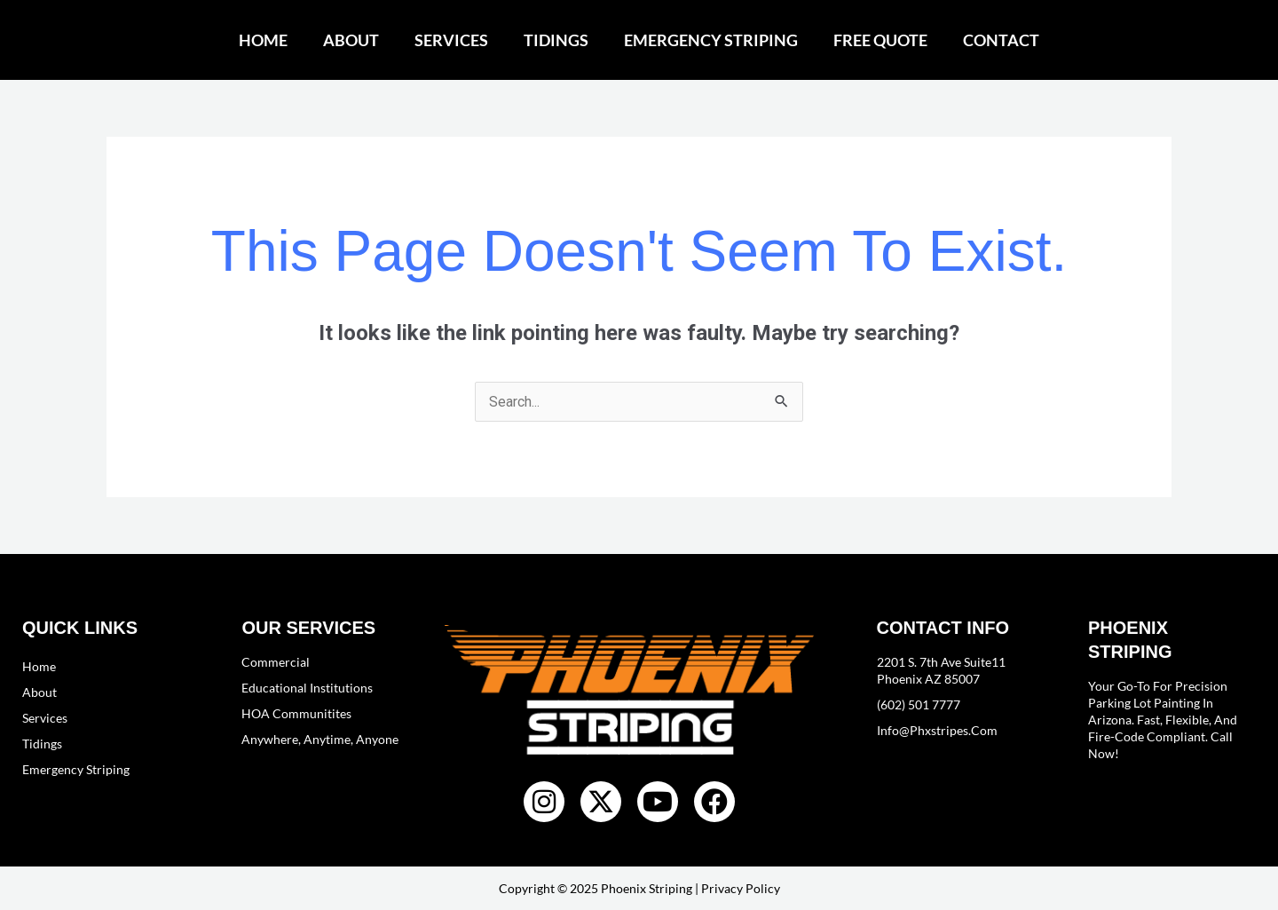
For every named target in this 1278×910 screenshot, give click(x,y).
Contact (1001, 40)
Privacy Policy (740, 888)
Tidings (556, 40)
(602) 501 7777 (918, 704)
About (351, 40)
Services (451, 40)
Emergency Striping (711, 40)
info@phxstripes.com (937, 730)
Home (263, 40)
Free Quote (880, 40)
